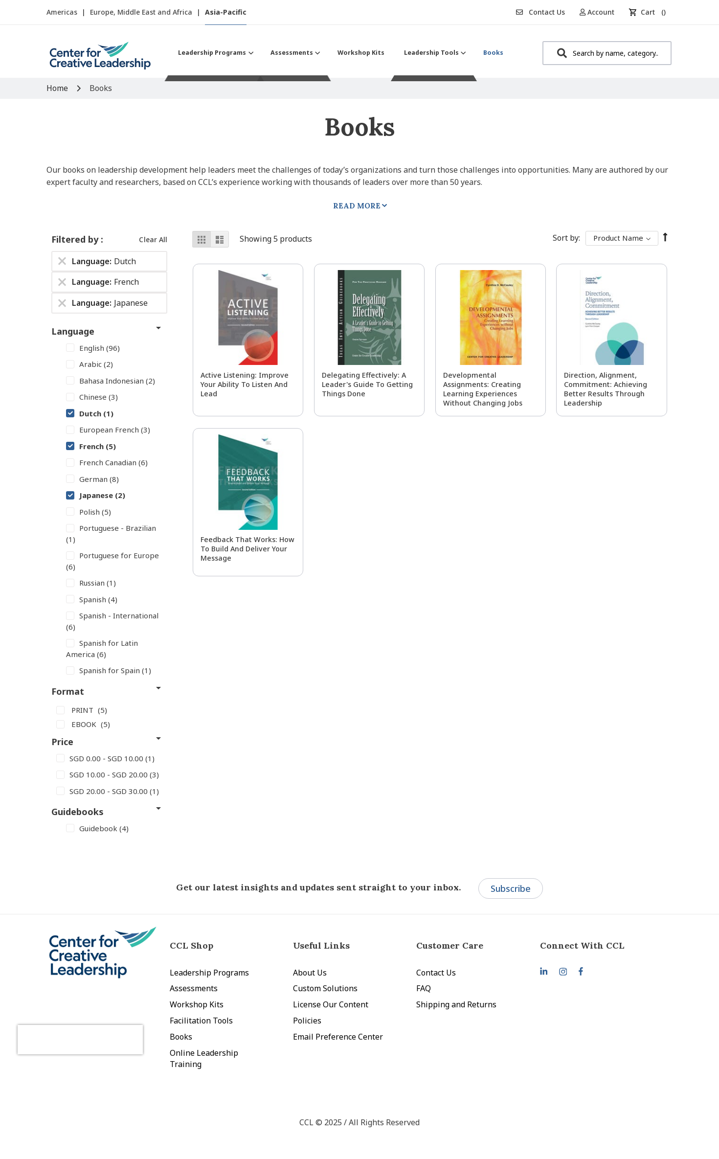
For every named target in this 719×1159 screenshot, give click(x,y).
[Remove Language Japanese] (62, 303)
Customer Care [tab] (449, 945)
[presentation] (99, 1030)
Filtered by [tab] (76, 239)
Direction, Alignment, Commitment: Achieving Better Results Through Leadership (605, 389)
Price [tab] (62, 742)
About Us (310, 972)
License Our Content (330, 1004)
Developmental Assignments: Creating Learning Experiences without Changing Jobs (482, 389)
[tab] (601, 945)
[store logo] (100, 59)
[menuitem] (214, 52)
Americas (62, 12)
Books (181, 1036)
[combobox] (607, 53)
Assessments (194, 988)
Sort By (566, 237)
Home (58, 88)
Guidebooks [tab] (77, 812)
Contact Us (540, 12)
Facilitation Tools (201, 1020)
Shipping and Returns (456, 1004)
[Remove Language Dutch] (62, 261)
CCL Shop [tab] (191, 945)
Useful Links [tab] (321, 945)
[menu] (340, 52)
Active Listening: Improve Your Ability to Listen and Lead (245, 384)
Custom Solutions (325, 988)
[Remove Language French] (62, 282)
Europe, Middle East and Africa (142, 12)
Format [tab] (67, 691)
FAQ (423, 988)
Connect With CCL (582, 945)
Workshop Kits (197, 1004)
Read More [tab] (357, 205)
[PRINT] (109, 710)
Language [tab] (72, 331)
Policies (307, 1020)
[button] (600, 12)
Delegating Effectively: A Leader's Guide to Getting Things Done (367, 384)
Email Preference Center (338, 1036)
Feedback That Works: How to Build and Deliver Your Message (247, 549)
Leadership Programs (209, 972)
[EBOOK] (109, 724)
